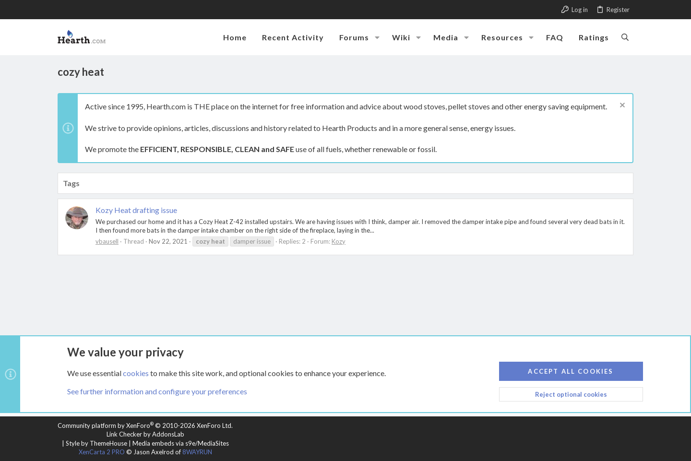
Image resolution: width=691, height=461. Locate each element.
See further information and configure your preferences (157, 391)
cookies (136, 372)
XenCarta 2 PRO (102, 452)
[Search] (625, 37)
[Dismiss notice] (621, 106)
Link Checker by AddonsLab (145, 434)
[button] (377, 37)
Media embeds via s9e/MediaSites (180, 443)
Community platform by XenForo (145, 425)
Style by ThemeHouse (96, 443)
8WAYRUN (197, 452)
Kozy (339, 241)
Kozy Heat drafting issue (136, 209)
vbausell (107, 241)
